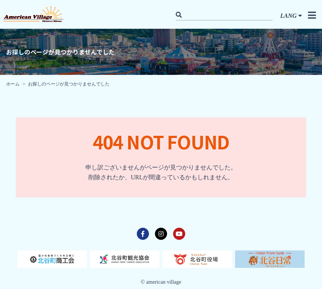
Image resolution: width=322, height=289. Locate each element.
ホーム (13, 84)
